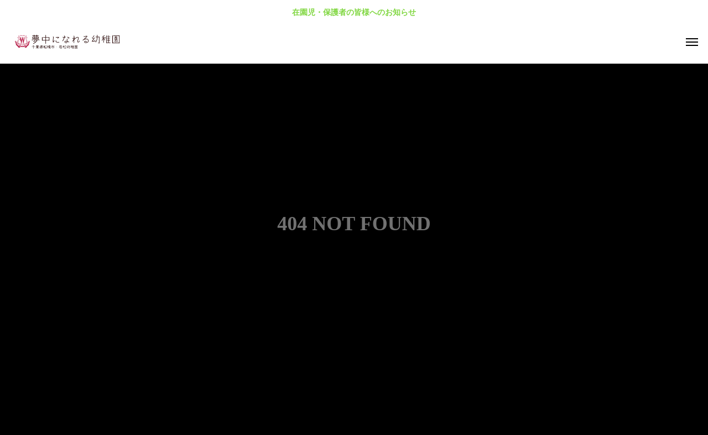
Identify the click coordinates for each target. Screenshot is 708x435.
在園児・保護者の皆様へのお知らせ (354, 12)
